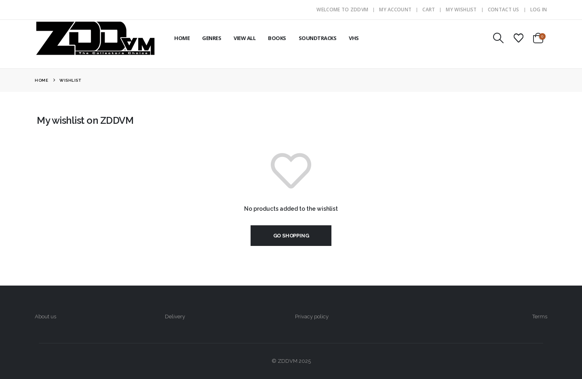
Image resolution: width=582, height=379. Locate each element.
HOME (182, 38)
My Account (395, 9)
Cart (428, 9)
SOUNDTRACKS (318, 38)
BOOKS (277, 38)
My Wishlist (461, 9)
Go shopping (291, 236)
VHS (354, 38)
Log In (538, 9)
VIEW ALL (244, 38)
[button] (498, 38)
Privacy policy (312, 316)
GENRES (211, 38)
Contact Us (503, 9)
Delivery (175, 316)
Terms (539, 316)
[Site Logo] (95, 38)
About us (45, 316)
